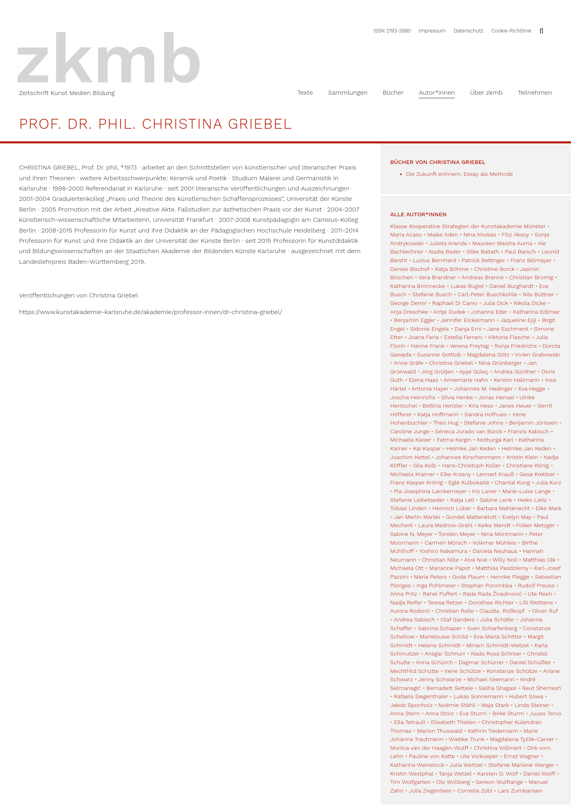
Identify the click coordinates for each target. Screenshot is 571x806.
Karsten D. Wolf (497, 773)
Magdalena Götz (488, 354)
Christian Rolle (454, 611)
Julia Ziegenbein (430, 790)
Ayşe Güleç (473, 371)
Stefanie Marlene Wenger (521, 765)
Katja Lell (462, 500)
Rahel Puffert (440, 594)
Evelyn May (516, 517)
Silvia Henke (457, 397)
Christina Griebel (451, 363)
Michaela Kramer (412, 474)
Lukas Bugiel (466, 286)
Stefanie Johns (483, 422)
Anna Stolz (439, 713)
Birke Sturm (508, 713)
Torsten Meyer (456, 534)
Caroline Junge (409, 431)
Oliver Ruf (545, 611)
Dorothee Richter (491, 602)
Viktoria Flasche (509, 337)
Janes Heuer (515, 405)
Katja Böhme (452, 269)
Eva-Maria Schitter (497, 636)
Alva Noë (475, 559)
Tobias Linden (408, 508)
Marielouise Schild (444, 636)
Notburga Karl (495, 439)
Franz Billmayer (531, 260)
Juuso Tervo (545, 713)
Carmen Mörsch (446, 542)
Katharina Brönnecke (417, 286)
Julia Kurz (548, 482)
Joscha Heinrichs (412, 397)
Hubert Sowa (526, 696)
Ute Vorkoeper (479, 756)
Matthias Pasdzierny (502, 568)
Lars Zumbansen (520, 790)
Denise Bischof (409, 269)
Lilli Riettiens (536, 602)
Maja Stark (495, 705)
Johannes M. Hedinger (483, 388)
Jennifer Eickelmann (468, 320)
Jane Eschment (507, 329)
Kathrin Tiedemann (493, 731)
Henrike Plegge (509, 577)
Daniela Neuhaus (495, 551)
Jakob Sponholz (411, 705)
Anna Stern (405, 713)
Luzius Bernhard (434, 260)
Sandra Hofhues (485, 414)
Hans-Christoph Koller (471, 465)
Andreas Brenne (483, 277)
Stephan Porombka (486, 585)
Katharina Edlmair (536, 312)
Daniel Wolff (539, 773)
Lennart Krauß (495, 474)
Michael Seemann (490, 679)
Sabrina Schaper (440, 628)
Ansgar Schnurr (445, 653)
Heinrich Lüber (451, 508)
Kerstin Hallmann (516, 380)
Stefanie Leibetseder (417, 500)
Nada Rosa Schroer (496, 653)
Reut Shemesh (541, 688)
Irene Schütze (463, 671)
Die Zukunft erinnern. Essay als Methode (459, 174)
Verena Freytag (469, 346)
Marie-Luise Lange (526, 491)
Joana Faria (423, 337)
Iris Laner (484, 491)
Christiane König (527, 465)
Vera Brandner (437, 277)
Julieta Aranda (448, 243)
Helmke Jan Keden (471, 448)
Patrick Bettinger (483, 260)
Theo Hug (445, 422)
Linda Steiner (531, 705)
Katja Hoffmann (438, 414)
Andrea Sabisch (414, 619)
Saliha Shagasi (498, 688)
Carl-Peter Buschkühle (487, 294)
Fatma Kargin (454, 439)
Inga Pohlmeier (436, 585)
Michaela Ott (406, 568)
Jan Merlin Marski (417, 517)
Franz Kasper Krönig (416, 482)
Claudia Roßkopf (503, 611)
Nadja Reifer (406, 602)
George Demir (408, 303)
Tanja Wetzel (455, 773)
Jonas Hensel (496, 397)
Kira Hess (481, 405)
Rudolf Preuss (536, 585)
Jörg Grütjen (437, 371)
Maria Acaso (406, 234)
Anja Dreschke (409, 312)
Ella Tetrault (409, 722)
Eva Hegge (531, 388)
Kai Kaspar (427, 448)
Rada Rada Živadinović (492, 594)
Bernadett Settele (450, 688)
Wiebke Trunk (467, 739)
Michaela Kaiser (410, 439)
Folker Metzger (535, 525)
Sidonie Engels (429, 329)
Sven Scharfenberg (492, 628)
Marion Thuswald (439, 731)
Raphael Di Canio (454, 303)
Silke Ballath (482, 251)
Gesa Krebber (537, 474)
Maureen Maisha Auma (502, 243)
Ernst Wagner (521, 756)
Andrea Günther (516, 371)
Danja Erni (467, 329)
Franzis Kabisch (528, 431)
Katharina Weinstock (417, 765)
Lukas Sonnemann (478, 696)
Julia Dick (495, 303)
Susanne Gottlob (439, 354)
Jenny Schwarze (440, 679)
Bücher (393, 92)
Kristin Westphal (411, 773)
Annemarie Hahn (466, 380)
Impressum (432, 31)
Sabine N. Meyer (411, 534)
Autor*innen (437, 92)
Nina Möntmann (502, 534)
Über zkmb (486, 92)
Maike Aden (442, 234)
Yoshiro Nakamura (443, 551)
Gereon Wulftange (499, 782)
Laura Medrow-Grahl (445, 525)
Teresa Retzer (445, 602)
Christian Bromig (531, 277)
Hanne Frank (428, 346)
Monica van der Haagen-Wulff (429, 748)
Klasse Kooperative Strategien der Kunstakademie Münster (468, 226)
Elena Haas (423, 380)
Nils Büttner (538, 294)
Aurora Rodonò (410, 611)
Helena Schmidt (439, 645)
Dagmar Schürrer (481, 662)
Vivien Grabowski (537, 354)
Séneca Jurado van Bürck (468, 431)
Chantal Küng (512, 482)
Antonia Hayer (430, 388)
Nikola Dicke (530, 303)
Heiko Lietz (532, 500)
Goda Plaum (468, 577)
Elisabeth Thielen (453, 722)
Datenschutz (468, 31)
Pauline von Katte (432, 756)
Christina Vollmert (497, 748)
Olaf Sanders (458, 619)
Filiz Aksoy (515, 234)
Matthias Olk (539, 559)
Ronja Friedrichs (515, 346)
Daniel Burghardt (511, 286)
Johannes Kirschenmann (468, 457)
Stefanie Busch (432, 294)
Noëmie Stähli (456, 705)
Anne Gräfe (408, 363)
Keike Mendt (494, 525)
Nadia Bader (445, 251)
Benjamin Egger (414, 320)
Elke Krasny (455, 474)
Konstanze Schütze (512, 671)
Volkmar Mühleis (494, 542)
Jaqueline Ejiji (518, 320)
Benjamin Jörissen (533, 422)
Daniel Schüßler (530, 662)
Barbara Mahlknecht (503, 508)
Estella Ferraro (463, 337)
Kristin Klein (522, 457)
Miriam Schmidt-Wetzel (497, 645)
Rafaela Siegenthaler (421, 696)
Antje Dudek (449, 312)
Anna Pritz (403, 594)
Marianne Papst (449, 568)
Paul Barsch (520, 251)
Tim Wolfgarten (410, 782)
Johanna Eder (489, 312)
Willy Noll (505, 559)
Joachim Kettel (410, 457)
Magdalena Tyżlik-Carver (522, 739)
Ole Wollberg (453, 782)
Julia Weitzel (466, 765)
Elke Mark (548, 508)
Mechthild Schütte (414, 671)
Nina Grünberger (500, 363)
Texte (305, 92)
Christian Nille (440, 559)
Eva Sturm (473, 713)
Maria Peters (430, 577)
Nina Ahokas (480, 234)
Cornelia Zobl (474, 790)
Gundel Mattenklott (471, 517)
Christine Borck (494, 269)
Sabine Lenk (496, 500)
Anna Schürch (434, 662)
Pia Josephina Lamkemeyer (430, 491)
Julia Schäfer (497, 619)
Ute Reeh (540, 594)
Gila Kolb (425, 465)
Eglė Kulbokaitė (468, 482)
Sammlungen (347, 92)
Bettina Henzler (442, 405)
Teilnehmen (535, 92)
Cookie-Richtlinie (511, 31)
